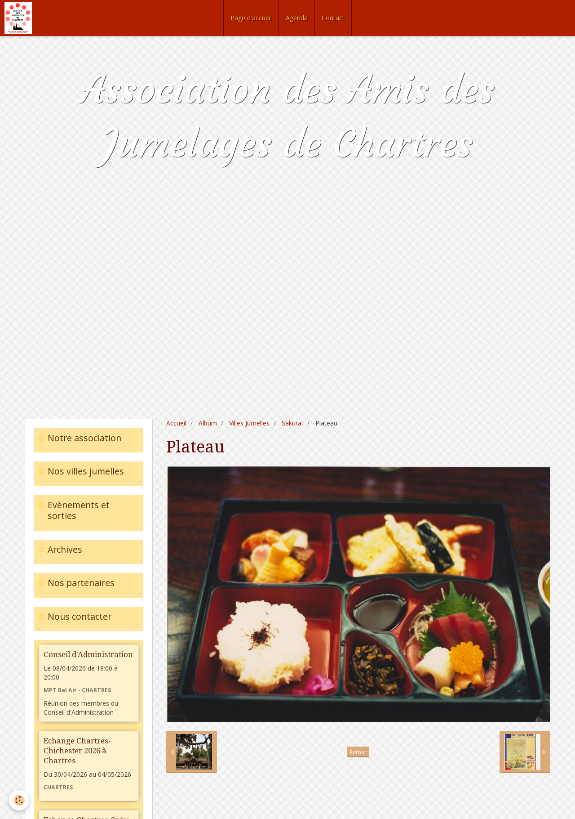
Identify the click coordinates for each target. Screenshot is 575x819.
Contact (333, 17)
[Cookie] (19, 800)
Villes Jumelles (249, 423)
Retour (358, 752)
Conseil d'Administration (88, 654)
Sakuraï (292, 423)
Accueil (176, 423)
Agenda (297, 17)
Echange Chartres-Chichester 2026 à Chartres (77, 750)
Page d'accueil (251, 17)
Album (208, 423)
